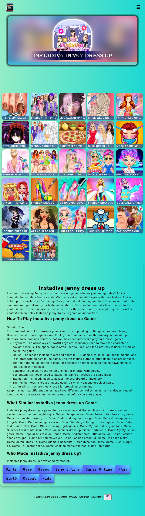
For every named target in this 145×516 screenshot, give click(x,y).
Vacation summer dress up (44, 162)
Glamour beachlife (44, 219)
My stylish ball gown (100, 162)
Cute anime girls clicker (15, 134)
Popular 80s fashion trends (129, 162)
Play (123, 469)
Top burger (44, 248)
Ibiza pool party (72, 219)
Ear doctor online (129, 219)
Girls (11, 469)
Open (138, 7)
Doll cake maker (129, 191)
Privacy (73, 496)
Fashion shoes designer (44, 191)
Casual (29, 478)
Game (27, 469)
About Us (84, 496)
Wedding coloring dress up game (44, 134)
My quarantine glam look (129, 134)
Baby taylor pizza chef (72, 134)
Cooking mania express (15, 248)
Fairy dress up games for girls (129, 106)
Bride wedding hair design (100, 106)
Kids (46, 478)
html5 (11, 478)
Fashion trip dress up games (44, 106)
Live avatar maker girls (72, 106)
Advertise (96, 496)
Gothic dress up (15, 219)
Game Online (21, 7)
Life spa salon (15, 106)
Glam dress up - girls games (100, 134)
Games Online (99, 469)
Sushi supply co (100, 219)
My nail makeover (72, 191)
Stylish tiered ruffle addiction (15, 191)
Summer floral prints (15, 162)
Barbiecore (72, 162)
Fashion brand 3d (100, 191)
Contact (63, 496)
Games (43, 469)
